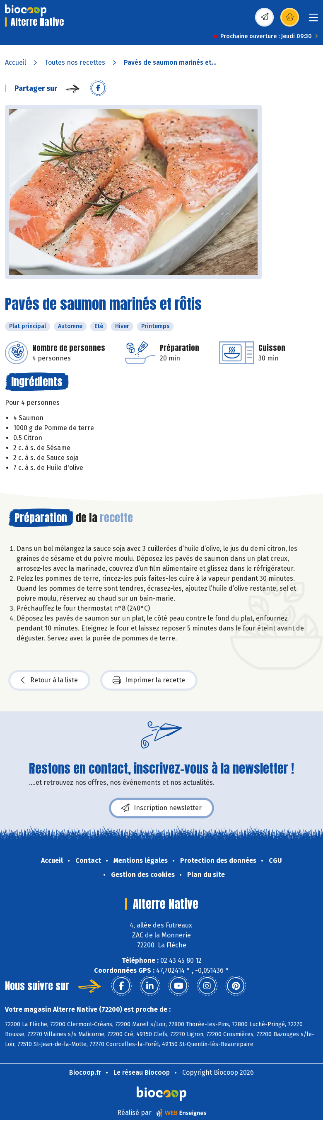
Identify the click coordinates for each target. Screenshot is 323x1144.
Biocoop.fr (85, 1072)
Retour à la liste (49, 680)
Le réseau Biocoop (141, 1072)
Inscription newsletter (161, 808)
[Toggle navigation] (313, 20)
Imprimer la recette (149, 680)
